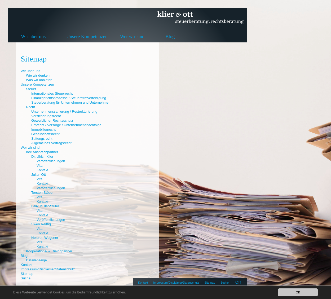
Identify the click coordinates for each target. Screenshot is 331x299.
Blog (170, 36)
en (238, 282)
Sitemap (209, 282)
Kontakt (143, 282)
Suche (224, 282)
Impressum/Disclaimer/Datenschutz (176, 282)
